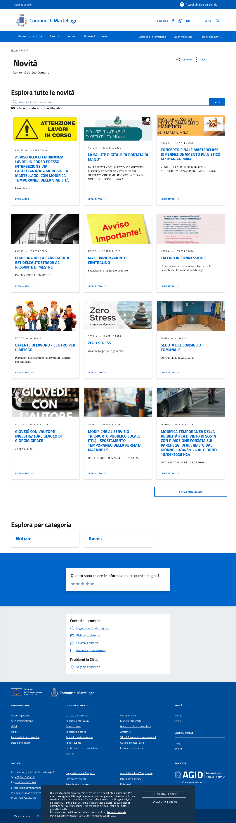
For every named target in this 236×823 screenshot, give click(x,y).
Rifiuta (164, 794)
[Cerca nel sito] (218, 21)
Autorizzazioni (73, 726)
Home (14, 50)
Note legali (125, 784)
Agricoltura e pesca (76, 732)
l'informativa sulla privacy (102, 815)
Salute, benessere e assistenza (82, 748)
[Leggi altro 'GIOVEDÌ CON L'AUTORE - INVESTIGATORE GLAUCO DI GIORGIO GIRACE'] (24, 473)
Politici (14, 732)
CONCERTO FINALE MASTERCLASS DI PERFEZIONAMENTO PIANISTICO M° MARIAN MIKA (190, 154)
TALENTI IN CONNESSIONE (183, 258)
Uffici (14, 726)
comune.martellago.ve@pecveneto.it (36, 793)
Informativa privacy (130, 779)
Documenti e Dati (20, 743)
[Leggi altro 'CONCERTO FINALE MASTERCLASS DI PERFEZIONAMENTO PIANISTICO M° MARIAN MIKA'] (170, 199)
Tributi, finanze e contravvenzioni (138, 737)
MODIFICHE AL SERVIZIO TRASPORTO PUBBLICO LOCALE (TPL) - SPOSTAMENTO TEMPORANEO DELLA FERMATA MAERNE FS (115, 440)
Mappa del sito (22, 816)
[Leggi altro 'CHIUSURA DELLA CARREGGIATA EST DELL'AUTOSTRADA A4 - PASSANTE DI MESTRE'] (24, 286)
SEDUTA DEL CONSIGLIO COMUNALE (181, 347)
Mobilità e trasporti (130, 721)
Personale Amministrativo (25, 737)
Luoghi (178, 743)
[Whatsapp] (179, 20)
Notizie (178, 715)
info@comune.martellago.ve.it (35, 788)
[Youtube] (186, 20)
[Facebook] (171, 20)
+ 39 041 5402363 (25, 782)
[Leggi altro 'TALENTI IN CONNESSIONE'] (170, 286)
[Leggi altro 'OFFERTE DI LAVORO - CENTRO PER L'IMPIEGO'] (24, 372)
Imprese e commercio (131, 748)
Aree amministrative (22, 721)
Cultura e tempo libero (132, 743)
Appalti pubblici (73, 743)
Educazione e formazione (79, 737)
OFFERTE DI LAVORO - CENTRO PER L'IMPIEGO (45, 347)
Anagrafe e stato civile (78, 721)
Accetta (164, 802)
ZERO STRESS (99, 343)
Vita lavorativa (128, 715)
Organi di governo (20, 715)
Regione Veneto (23, 4)
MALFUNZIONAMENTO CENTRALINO (107, 260)
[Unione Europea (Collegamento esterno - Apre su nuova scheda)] (27, 693)
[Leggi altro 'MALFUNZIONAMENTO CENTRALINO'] (97, 286)
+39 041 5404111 (25, 777)
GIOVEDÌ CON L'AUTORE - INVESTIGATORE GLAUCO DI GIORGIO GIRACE (38, 436)
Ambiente (125, 732)
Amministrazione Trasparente (136, 773)
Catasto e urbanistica (77, 715)
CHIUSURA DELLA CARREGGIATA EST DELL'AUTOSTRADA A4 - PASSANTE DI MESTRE (42, 262)
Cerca (217, 102)
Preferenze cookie (116, 812)
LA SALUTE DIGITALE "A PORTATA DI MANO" (118, 157)
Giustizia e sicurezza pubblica (135, 726)
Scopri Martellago (183, 37)
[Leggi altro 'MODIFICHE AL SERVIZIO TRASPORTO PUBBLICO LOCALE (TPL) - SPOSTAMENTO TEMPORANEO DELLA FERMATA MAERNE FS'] (97, 473)
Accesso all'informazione (152, 37)
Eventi (178, 749)
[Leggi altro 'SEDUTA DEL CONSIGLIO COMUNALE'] (170, 372)
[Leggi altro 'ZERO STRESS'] (97, 372)
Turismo (70, 754)
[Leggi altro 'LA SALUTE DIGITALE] (97, 199)
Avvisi (178, 721)
